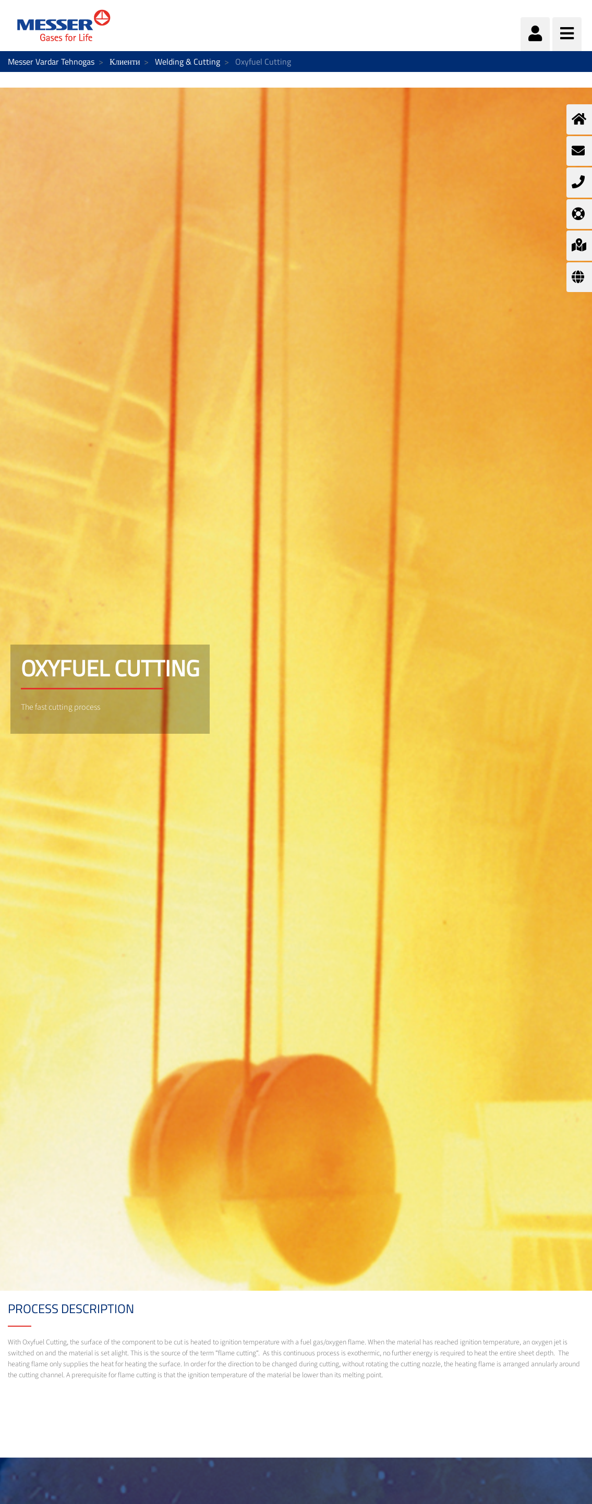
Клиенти (125, 61)
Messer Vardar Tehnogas (51, 61)
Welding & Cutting (187, 61)
